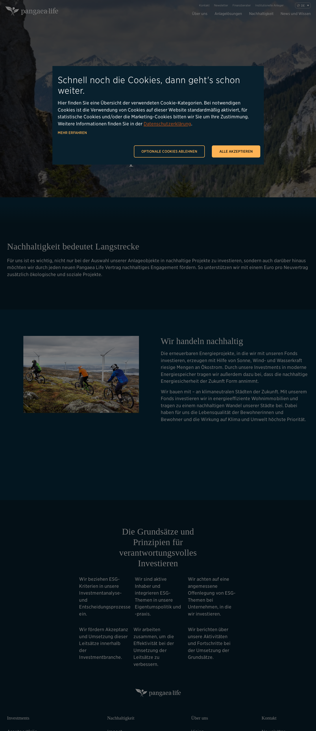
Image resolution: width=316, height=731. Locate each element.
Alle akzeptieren (236, 151)
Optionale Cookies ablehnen (169, 151)
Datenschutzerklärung (167, 123)
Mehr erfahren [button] (72, 133)
